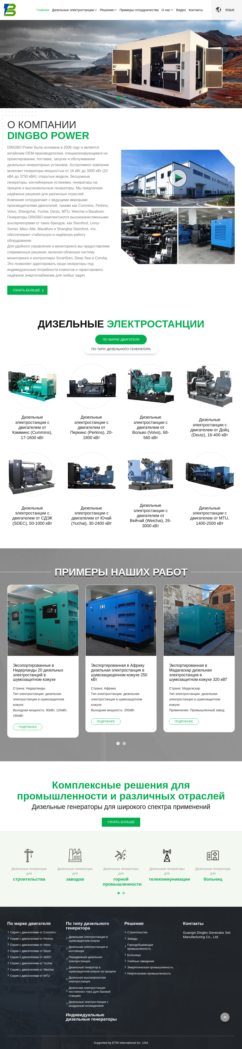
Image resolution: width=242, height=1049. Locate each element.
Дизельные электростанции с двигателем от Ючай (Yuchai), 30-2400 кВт (91, 516)
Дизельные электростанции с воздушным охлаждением (88, 1004)
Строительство (137, 932)
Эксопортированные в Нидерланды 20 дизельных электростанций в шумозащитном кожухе (38, 672)
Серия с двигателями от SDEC (31, 957)
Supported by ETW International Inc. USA (121, 1042)
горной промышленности (122, 877)
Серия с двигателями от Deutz (30, 951)
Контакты (196, 10)
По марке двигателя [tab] (121, 339)
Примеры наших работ (121, 572)
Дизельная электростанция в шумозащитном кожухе (88, 939)
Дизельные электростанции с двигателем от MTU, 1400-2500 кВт (209, 516)
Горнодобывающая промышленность (140, 947)
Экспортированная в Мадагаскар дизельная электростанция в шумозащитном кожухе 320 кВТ (198, 672)
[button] (236, 59)
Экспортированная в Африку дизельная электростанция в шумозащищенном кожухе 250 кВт (119, 672)
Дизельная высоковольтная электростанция (87, 979)
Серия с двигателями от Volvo (30, 945)
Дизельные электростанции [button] (73, 10)
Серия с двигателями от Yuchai (31, 963)
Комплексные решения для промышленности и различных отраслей (121, 790)
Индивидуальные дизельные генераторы (91, 1017)
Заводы (132, 938)
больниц (213, 874)
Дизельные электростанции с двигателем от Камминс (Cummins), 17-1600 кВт (32, 427)
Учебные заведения (140, 961)
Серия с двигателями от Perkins (31, 938)
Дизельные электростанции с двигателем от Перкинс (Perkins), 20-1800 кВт (91, 427)
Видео (181, 10)
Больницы (134, 955)
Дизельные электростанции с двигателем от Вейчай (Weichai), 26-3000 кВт (150, 515)
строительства (29, 874)
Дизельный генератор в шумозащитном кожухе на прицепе (92, 969)
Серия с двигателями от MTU (30, 975)
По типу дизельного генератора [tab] (121, 349)
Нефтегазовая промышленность (149, 973)
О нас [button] (166, 10)
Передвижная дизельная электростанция (85, 959)
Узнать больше (26, 290)
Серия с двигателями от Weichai (32, 969)
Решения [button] (106, 10)
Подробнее (28, 727)
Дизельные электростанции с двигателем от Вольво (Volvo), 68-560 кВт (150, 427)
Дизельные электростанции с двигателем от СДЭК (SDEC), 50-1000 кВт (32, 516)
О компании (58, 130)
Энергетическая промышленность (150, 967)
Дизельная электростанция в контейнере (88, 949)
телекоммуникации (169, 874)
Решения (133, 923)
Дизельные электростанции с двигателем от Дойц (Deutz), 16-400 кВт (209, 427)
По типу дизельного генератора (87, 925)
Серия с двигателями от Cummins (33, 932)
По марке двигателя (29, 923)
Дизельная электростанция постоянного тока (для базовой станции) (89, 991)
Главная (43, 10)
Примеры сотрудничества (139, 10)
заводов (75, 874)
